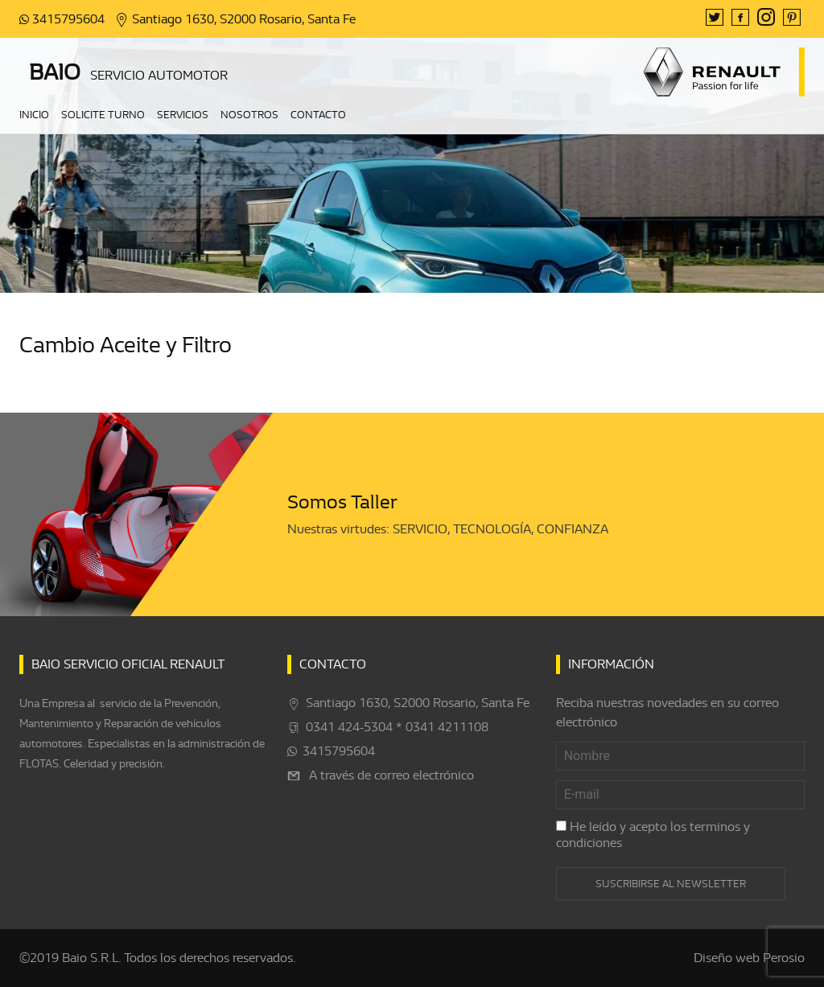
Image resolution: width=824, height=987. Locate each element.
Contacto (318, 115)
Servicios (182, 115)
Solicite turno (103, 115)
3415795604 (68, 19)
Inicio (34, 115)
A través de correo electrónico (391, 775)
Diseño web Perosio (749, 958)
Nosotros (249, 115)
